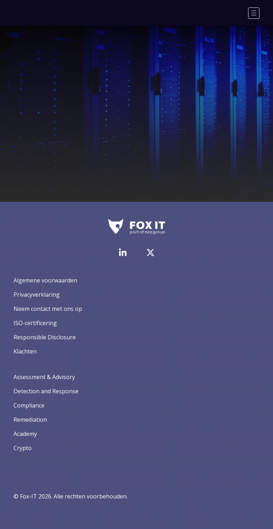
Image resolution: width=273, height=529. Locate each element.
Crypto (23, 448)
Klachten (25, 351)
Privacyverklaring (37, 294)
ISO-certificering (35, 323)
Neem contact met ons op (48, 309)
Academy (25, 434)
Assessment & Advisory (44, 377)
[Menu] (253, 13)
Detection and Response (46, 391)
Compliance (29, 405)
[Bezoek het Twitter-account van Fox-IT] (150, 252)
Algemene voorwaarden (45, 280)
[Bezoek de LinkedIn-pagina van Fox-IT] (123, 252)
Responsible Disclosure (45, 337)
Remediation (30, 419)
